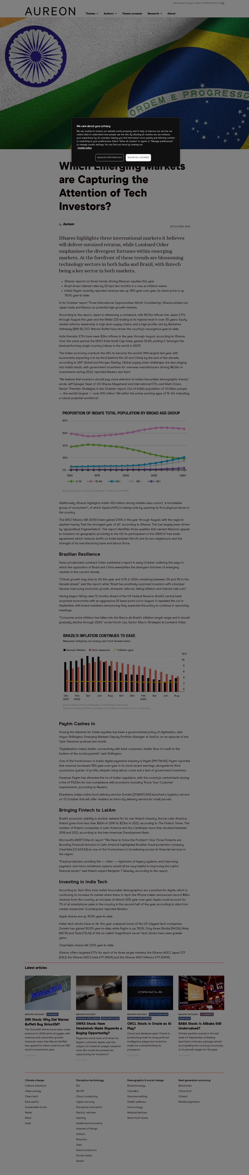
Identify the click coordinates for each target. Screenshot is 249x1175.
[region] (125, 142)
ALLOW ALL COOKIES (138, 158)
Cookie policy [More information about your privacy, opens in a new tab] (84, 148)
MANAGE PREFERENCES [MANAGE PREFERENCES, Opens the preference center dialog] (109, 158)
